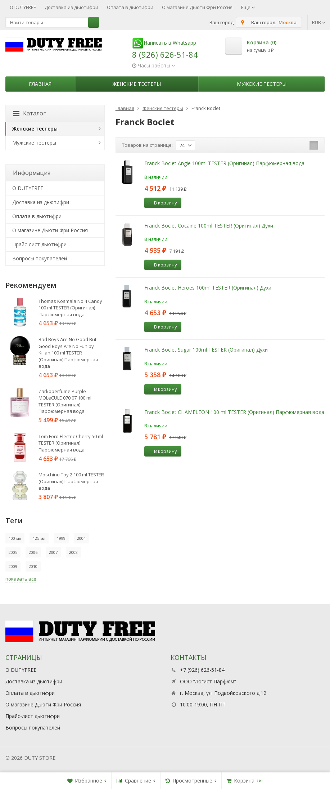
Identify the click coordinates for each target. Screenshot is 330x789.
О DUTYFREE (23, 7)
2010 (33, 566)
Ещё (248, 7)
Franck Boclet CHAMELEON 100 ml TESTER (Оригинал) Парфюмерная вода (234, 412)
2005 (13, 552)
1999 (61, 538)
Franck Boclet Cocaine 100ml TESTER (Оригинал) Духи (208, 225)
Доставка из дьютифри (71, 7)
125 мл (39, 538)
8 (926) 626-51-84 (165, 54)
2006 (33, 552)
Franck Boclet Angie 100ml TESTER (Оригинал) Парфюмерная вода (224, 163)
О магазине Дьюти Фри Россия (197, 7)
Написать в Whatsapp (164, 42)
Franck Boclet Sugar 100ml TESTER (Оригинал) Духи (206, 349)
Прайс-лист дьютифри (39, 244)
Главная (40, 83)
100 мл (15, 538)
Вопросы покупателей (39, 258)
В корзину (161, 202)
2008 (73, 552)
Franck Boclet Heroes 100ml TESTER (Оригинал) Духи (207, 287)
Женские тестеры (137, 83)
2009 (13, 566)
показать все (20, 579)
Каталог (29, 113)
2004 (81, 538)
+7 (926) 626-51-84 (202, 669)
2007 (53, 552)
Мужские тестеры (261, 83)
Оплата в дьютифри (130, 7)
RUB (319, 22)
